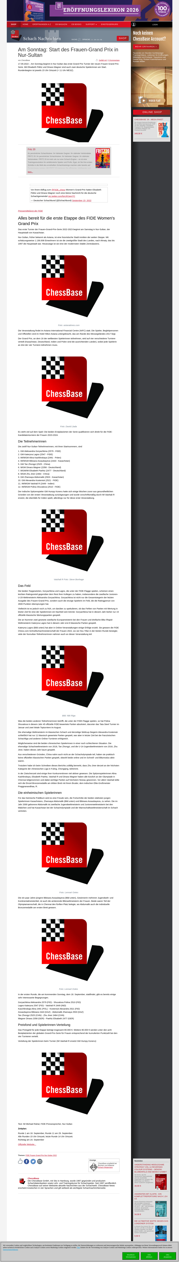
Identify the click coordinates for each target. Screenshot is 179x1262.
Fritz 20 (31, 149)
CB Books (76, 24)
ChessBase (33, 1178)
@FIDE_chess (58, 190)
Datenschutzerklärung (10, 1250)
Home (25, 24)
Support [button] (91, 24)
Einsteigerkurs (109, 24)
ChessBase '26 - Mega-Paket (148, 119)
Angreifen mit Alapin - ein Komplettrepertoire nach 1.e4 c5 (150, 1196)
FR (101, 39)
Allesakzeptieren (167, 1256)
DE (92, 39)
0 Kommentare (114, 60)
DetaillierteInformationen (131, 1256)
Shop (13, 24)
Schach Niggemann (105, 1167)
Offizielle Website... (27, 1144)
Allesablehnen (149, 1256)
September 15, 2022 (81, 200)
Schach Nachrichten (42, 38)
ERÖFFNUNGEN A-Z (42, 24)
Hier (78, 1247)
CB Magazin (61, 24)
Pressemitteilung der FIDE (30, 211)
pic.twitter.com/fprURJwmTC (61, 196)
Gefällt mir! (103, 60)
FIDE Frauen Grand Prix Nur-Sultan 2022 (41, 1155)
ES (98, 39)
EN (95, 39)
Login (155, 25)
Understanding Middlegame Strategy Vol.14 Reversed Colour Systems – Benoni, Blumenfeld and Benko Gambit (150, 1168)
